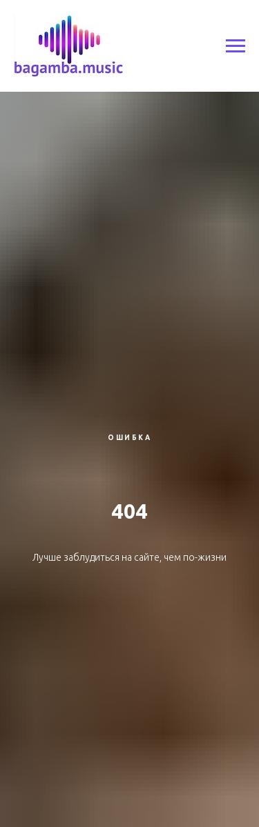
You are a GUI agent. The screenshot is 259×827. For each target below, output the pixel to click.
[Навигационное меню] (235, 46)
